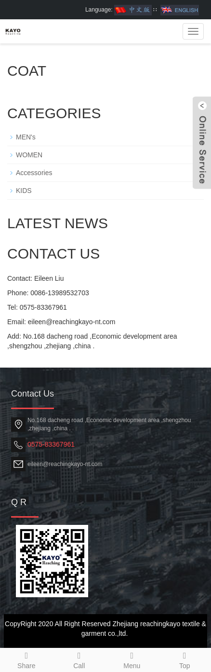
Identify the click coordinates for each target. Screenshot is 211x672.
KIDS (24, 190)
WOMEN (29, 155)
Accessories (34, 173)
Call (79, 659)
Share (26, 659)
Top (184, 659)
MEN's (26, 137)
